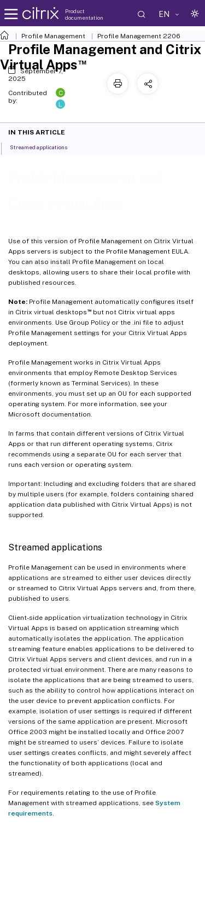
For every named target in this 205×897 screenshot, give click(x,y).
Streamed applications (44, 146)
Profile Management (53, 36)
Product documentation (84, 14)
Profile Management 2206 (138, 36)
